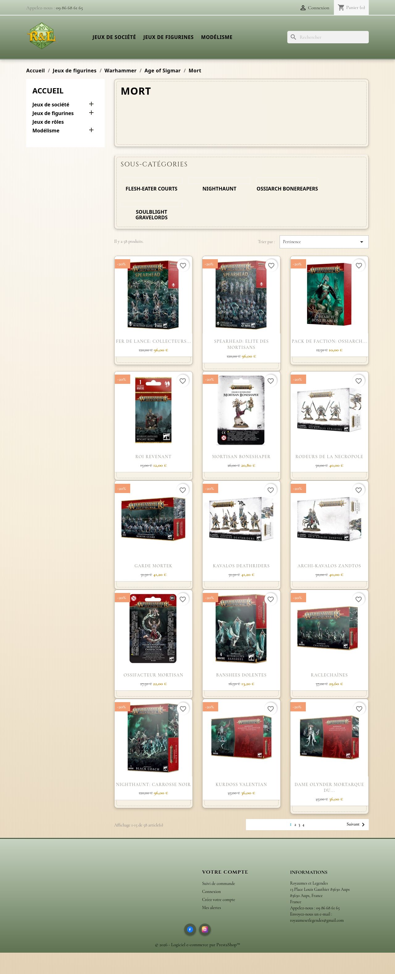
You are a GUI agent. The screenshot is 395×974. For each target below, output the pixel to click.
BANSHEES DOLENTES (241, 675)
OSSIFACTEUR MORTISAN (154, 675)
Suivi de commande (218, 883)
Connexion (211, 891)
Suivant (357, 824)
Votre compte (225, 872)
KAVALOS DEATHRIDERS (241, 566)
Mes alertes (211, 907)
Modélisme (216, 37)
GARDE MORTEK (154, 566)
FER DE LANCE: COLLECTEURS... (153, 341)
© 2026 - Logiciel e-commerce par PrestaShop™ (197, 944)
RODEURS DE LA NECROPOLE (329, 456)
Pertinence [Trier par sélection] (324, 242)
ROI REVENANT (153, 456)
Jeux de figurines (168, 37)
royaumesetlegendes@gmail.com (317, 920)
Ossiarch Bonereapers (287, 188)
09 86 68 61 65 (69, 8)
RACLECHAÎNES (329, 675)
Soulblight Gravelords (151, 214)
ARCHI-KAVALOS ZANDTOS (329, 566)
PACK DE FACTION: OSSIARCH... (329, 341)
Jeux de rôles (48, 122)
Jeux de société (114, 37)
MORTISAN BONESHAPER (241, 456)
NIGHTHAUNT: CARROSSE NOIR (153, 784)
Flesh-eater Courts (151, 188)
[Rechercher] (328, 37)
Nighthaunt (219, 188)
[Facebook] (190, 929)
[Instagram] (205, 929)
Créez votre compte (218, 899)
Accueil (48, 90)
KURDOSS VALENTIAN (241, 784)
